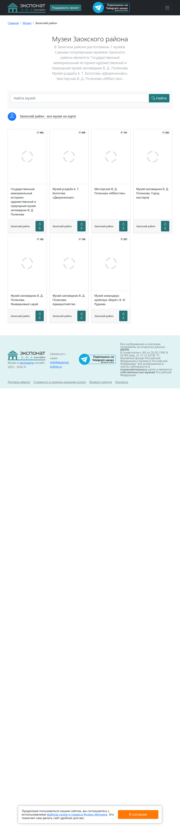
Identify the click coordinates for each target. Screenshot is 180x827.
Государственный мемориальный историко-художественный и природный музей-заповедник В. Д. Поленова (23, 201)
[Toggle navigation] (167, 7)
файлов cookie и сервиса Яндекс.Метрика (77, 814)
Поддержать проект (65, 8)
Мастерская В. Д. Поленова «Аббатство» (109, 191)
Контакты (121, 382)
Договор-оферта (19, 382)
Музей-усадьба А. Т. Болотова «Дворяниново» (66, 193)
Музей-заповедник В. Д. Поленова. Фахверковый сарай (27, 300)
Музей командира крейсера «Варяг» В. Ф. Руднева (110, 300)
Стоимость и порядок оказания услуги (60, 382)
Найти (159, 98)
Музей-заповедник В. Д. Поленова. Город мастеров (152, 193)
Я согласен (138, 814)
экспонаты (27, 363)
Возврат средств (100, 382)
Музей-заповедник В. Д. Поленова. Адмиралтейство (69, 300)
